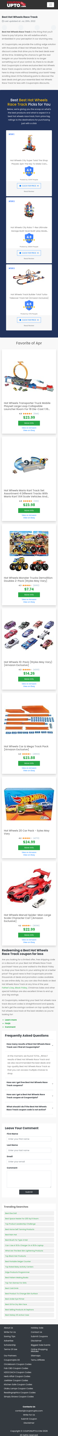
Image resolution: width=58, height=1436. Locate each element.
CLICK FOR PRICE (29, 186)
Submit (29, 1192)
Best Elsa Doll (11, 1213)
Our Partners (10, 1355)
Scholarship (10, 1345)
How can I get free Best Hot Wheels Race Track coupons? (27, 1084)
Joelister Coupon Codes (16, 1380)
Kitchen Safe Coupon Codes (18, 1384)
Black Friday (21, 987)
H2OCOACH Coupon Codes (17, 1372)
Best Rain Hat (11, 1234)
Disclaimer (29, 1422)
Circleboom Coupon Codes (17, 1364)
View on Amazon (29, 428)
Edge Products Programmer (17, 1272)
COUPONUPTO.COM (32, 1431)
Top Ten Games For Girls (15, 1283)
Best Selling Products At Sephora (19, 1309)
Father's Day (8, 987)
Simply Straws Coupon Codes (19, 1396)
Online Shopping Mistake (39, 1350)
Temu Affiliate (38, 1359)
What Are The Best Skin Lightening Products (24, 1250)
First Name (12, 1133)
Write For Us (10, 1332)
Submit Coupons (39, 1336)
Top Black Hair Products (15, 1256)
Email (10, 1156)
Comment (10, 1026)
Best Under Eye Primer (14, 1299)
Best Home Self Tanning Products (19, 1229)
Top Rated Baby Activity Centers (19, 1267)
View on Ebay (29, 430)
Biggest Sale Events (40, 1345)
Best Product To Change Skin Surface (21, 1293)
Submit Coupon (29, 1418)
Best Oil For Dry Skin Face (16, 1304)
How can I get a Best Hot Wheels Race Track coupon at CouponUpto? (26, 1096)
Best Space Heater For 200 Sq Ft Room (22, 1218)
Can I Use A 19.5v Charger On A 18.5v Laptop (24, 1245)
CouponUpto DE (12, 1359)
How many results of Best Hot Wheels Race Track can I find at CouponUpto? (28, 1046)
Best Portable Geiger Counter (18, 1261)
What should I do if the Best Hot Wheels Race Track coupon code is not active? (27, 1108)
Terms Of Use (10, 1349)
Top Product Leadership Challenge (20, 1224)
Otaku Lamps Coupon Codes (18, 1388)
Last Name (12, 1145)
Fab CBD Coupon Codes (16, 1368)
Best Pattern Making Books (16, 1277)
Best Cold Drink (11, 1288)
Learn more (11, 1019)
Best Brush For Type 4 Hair (16, 1240)
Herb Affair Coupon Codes (17, 1376)
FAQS (7, 1023)
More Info (29, 423)
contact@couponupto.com (29, 1410)
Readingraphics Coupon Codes (20, 1392)
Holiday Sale (37, 1327)
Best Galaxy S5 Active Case (17, 1315)
